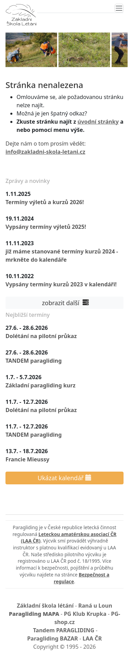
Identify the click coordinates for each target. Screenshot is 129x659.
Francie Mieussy (27, 459)
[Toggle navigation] (119, 8)
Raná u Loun (95, 605)
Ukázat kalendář (64, 478)
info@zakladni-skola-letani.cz (45, 152)
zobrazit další (64, 303)
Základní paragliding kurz (40, 385)
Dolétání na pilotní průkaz (41, 336)
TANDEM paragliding (34, 360)
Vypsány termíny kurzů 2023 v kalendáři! (61, 284)
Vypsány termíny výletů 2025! (46, 227)
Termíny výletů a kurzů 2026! (45, 202)
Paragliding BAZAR (52, 638)
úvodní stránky (98, 121)
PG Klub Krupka (85, 614)
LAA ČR (92, 638)
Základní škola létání (45, 605)
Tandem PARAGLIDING (63, 630)
